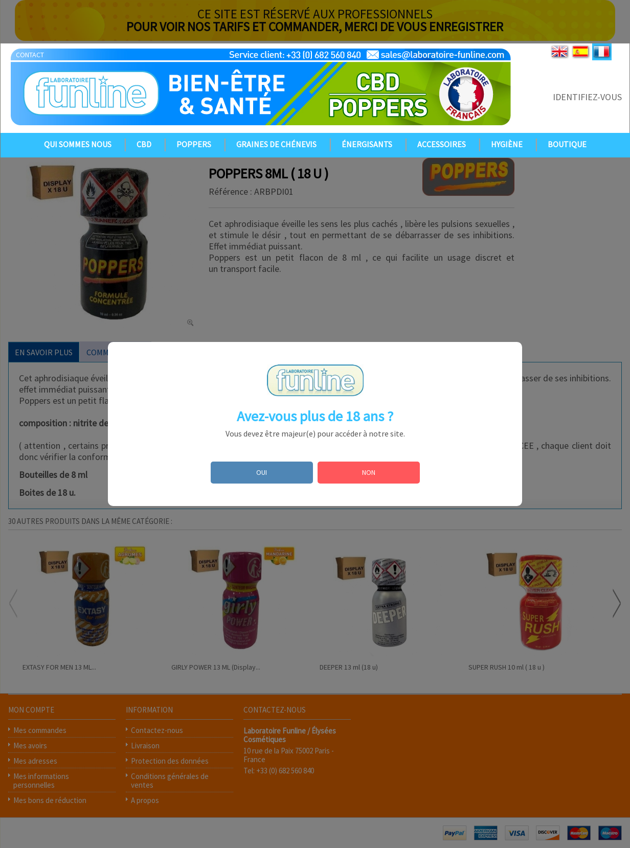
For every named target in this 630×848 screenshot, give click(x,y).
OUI (261, 472)
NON (368, 472)
